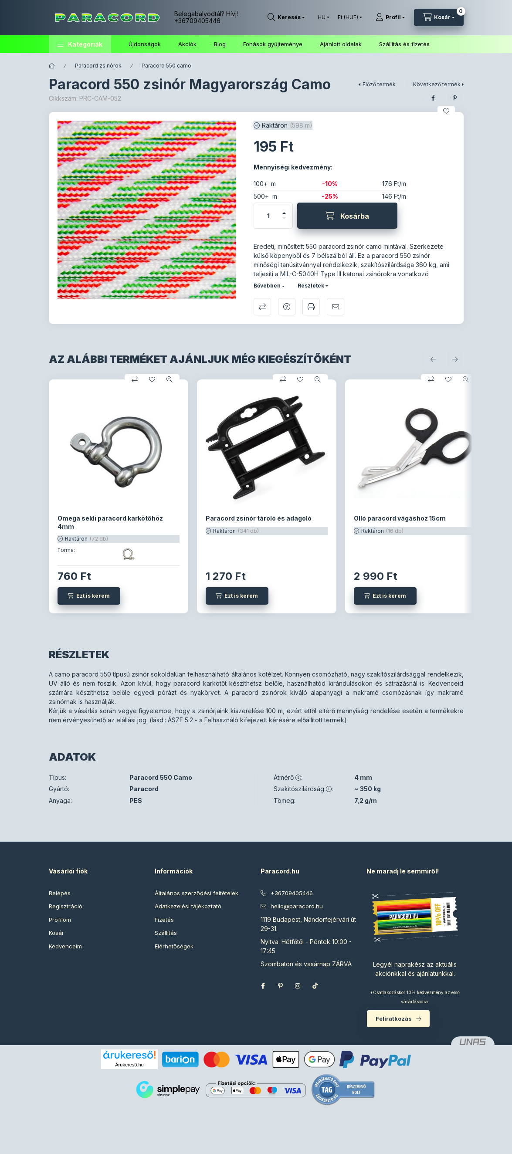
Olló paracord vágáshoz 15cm (400, 518)
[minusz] (284, 222)
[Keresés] (286, 17)
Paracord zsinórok (98, 65)
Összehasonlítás (262, 306)
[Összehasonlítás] (134, 379)
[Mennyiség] (268, 215)
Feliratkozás (394, 1018)
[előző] (433, 359)
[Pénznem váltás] (348, 17)
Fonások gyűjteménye (272, 44)
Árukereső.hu (129, 1064)
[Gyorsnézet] (169, 379)
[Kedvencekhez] (446, 111)
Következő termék (437, 84)
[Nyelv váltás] (321, 17)
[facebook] (433, 98)
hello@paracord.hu (297, 906)
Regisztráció (65, 906)
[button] (80, 44)
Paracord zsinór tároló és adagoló (259, 518)
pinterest (280, 986)
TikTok (315, 986)
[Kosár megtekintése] (439, 17)
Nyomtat (311, 306)
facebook (263, 986)
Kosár (56, 932)
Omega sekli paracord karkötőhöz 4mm (110, 522)
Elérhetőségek (174, 946)
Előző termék (379, 84)
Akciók (187, 44)
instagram (298, 986)
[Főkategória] (52, 66)
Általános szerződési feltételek (196, 893)
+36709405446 (197, 20)
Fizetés (164, 919)
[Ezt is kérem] (89, 596)
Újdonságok (145, 44)
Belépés (60, 893)
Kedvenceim (65, 946)
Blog (220, 44)
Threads (333, 986)
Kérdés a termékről (286, 306)
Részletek (311, 285)
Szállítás (166, 932)
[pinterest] (455, 98)
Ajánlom (335, 306)
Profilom (60, 919)
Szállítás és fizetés (404, 44)
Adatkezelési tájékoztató (188, 906)
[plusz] (284, 209)
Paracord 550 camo (166, 65)
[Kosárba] (347, 216)
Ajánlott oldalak (341, 44)
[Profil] (390, 17)
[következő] (455, 359)
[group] (256, 496)
